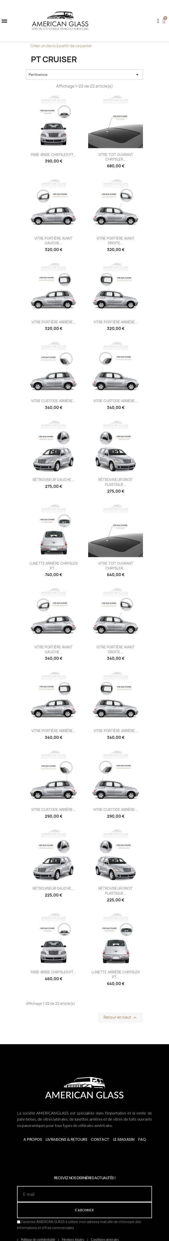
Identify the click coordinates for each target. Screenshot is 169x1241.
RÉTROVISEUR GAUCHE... (53, 479)
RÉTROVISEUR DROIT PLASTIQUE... (115, 482)
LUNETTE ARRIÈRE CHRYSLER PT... (53, 566)
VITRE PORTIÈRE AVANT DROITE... (115, 240)
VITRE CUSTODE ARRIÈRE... (53, 401)
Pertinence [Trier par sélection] (84, 75)
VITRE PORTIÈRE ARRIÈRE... (53, 322)
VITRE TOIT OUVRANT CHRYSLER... (115, 157)
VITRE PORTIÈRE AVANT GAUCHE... (53, 240)
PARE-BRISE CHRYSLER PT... (53, 154)
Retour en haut (120, 1018)
